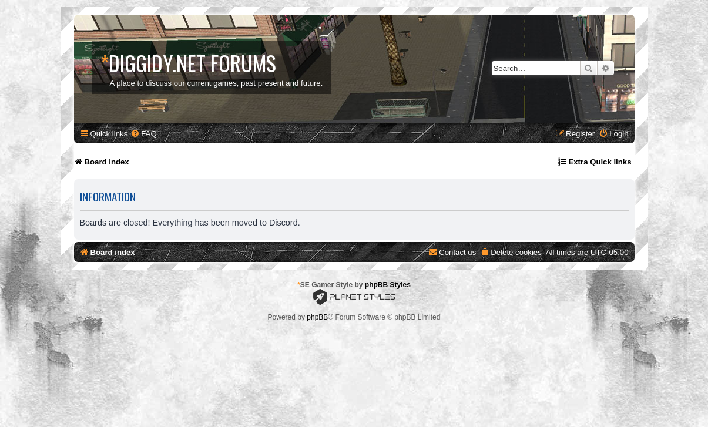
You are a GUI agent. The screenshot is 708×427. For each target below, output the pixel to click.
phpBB (317, 317)
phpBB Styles (388, 285)
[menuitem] (143, 133)
